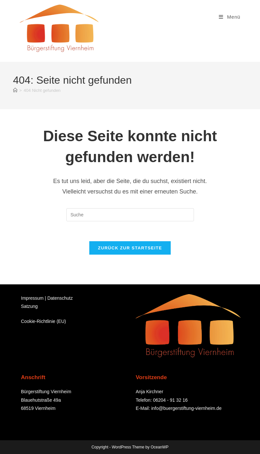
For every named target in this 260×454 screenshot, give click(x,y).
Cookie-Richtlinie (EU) (43, 321)
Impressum (32, 298)
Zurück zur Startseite (130, 247)
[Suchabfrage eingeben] (130, 214)
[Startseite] (15, 90)
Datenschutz (60, 298)
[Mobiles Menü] (229, 17)
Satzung (29, 306)
